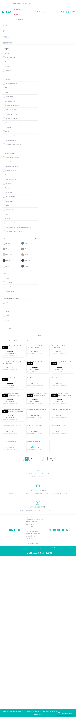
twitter (67, 691)
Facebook (63, 691)
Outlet (43, 14)
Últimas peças (43, 20)
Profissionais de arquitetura (34, 680)
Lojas (27, 702)
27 (51, 620)
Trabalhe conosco (31, 682)
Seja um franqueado (32, 678)
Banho (38, 31)
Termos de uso (30, 697)
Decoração (38, 42)
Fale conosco (30, 699)
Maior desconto (19, 341)
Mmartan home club (32, 704)
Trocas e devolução (32, 692)
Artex (6, 11)
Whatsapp (50, 691)
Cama (38, 25)
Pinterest (58, 691)
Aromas (38, 37)
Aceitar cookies (38, 714)
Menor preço (31, 341)
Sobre (28, 690)
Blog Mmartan (30, 685)
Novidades (43, 9)
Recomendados (6, 341)
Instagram (54, 691)
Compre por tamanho (43, 4)
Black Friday (29, 687)
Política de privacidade (33, 694)
